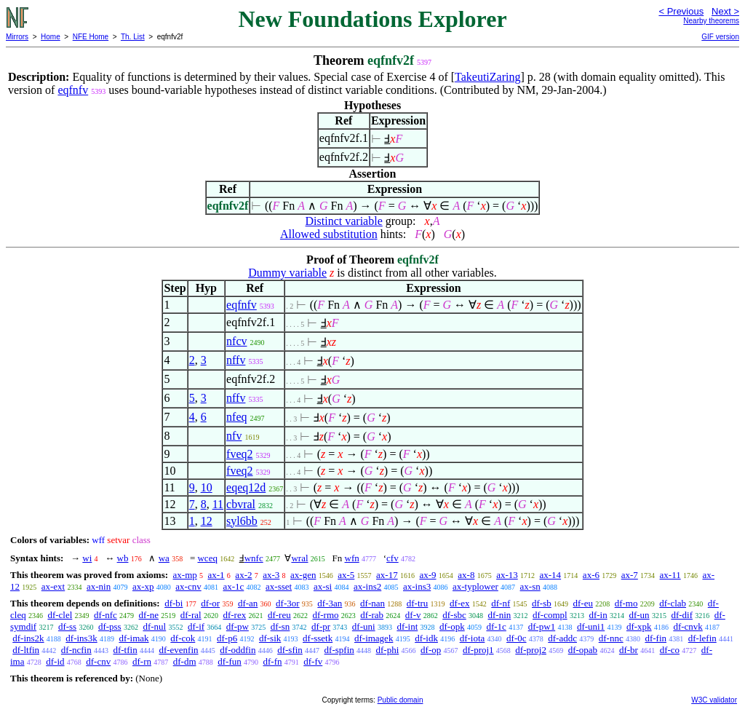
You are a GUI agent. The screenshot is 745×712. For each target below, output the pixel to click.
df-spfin (339, 649)
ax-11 (670, 574)
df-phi (387, 649)
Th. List (133, 37)
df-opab (582, 649)
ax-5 (346, 574)
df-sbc (454, 614)
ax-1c (233, 586)
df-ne (149, 614)
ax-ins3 (417, 586)
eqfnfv (72, 90)
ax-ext (53, 586)
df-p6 (227, 638)
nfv (234, 436)
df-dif (682, 614)
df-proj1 (478, 649)
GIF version (720, 37)
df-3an (329, 603)
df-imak (133, 638)
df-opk (452, 626)
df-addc (562, 638)
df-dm (184, 661)
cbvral (240, 504)
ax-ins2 (367, 586)
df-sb (541, 603)
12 (206, 521)
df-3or (288, 603)
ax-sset (279, 586)
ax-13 (507, 574)
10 (206, 487)
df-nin (499, 614)
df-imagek (373, 638)
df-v (413, 614)
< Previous (681, 11)
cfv (392, 558)
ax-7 (629, 574)
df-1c (496, 626)
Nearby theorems (711, 21)
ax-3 (271, 574)
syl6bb (242, 521)
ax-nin (99, 586)
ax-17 (387, 574)
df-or (210, 603)
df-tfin (125, 649)
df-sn (280, 626)
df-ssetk (317, 638)
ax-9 (427, 574)
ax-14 (551, 574)
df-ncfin (76, 649)
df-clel (59, 614)
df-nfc (105, 614)
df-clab (672, 603)
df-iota (472, 638)
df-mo (626, 603)
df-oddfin (237, 649)
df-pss (109, 626)
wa (164, 558)
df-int (407, 626)
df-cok (182, 638)
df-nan (372, 603)
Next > (725, 11)
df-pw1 (542, 626)
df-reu (279, 614)
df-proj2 (530, 649)
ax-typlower (475, 586)
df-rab (371, 614)
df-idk (426, 638)
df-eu (583, 603)
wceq (207, 558)
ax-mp (185, 574)
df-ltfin (25, 649)
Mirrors (17, 37)
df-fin (655, 638)
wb (123, 558)
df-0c (516, 638)
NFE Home (90, 37)
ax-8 (466, 574)
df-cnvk (687, 626)
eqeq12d (246, 487)
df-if (196, 626)
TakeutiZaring (487, 77)
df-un (639, 614)
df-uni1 (591, 626)
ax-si (323, 586)
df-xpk (639, 626)
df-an (248, 603)
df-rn (141, 661)
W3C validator (714, 700)
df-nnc (611, 638)
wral (299, 558)
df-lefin (702, 638)
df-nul (154, 626)
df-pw (237, 626)
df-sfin (290, 649)
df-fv (312, 661)
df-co (670, 649)
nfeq (236, 417)
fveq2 (239, 454)
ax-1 (216, 574)
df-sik (270, 638)
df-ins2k (28, 638)
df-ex (459, 603)
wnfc (253, 558)
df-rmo (325, 614)
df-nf (500, 603)
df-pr (320, 626)
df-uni (363, 626)
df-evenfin (178, 649)
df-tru (418, 603)
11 (217, 504)
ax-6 (591, 574)
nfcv (236, 341)
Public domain (400, 700)
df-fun (230, 661)
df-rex (234, 614)
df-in (598, 614)
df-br (628, 649)
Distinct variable (344, 221)
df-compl (550, 614)
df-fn (272, 661)
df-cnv (98, 661)
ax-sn (530, 586)
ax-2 (243, 574)
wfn (352, 558)
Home (50, 37)
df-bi (173, 603)
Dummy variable (287, 272)
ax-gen (303, 574)
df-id (55, 661)
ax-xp (143, 586)
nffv (235, 360)
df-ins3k (81, 638)
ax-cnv (188, 586)
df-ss (67, 626)
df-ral (191, 614)
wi (87, 558)
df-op (431, 649)
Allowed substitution (329, 234)
